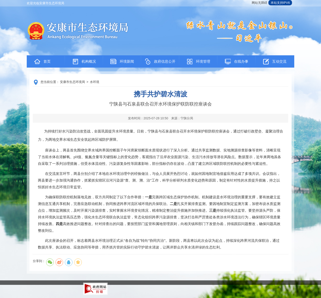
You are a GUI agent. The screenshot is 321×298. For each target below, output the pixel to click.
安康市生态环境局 (72, 82)
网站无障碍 (259, 2)
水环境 (94, 82)
